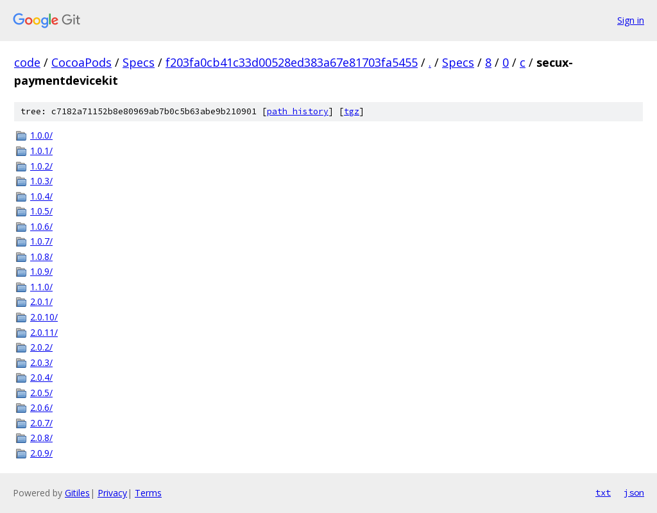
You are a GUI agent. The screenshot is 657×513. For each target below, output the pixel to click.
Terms (148, 493)
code (27, 62)
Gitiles (77, 493)
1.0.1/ (41, 150)
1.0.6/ (41, 226)
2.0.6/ (41, 407)
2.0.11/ (44, 332)
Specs (139, 62)
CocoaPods (81, 62)
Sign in (630, 20)
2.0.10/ (44, 317)
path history (297, 111)
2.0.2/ (41, 347)
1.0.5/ (41, 211)
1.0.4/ (41, 196)
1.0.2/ (41, 166)
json (634, 492)
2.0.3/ (41, 362)
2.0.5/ (41, 393)
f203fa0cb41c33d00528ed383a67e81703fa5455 (292, 62)
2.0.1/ (41, 301)
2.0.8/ (41, 437)
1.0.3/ (41, 181)
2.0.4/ (41, 377)
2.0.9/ (41, 453)
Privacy (112, 493)
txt (603, 492)
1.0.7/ (41, 241)
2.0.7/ (41, 423)
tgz (351, 111)
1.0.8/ (41, 256)
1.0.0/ (41, 135)
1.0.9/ (41, 271)
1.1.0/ (41, 287)
